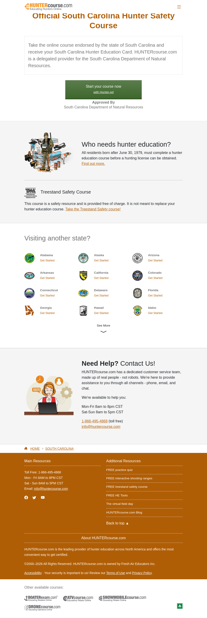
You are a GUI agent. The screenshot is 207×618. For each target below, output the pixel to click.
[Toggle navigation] (179, 7)
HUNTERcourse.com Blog (124, 512)
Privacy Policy (142, 573)
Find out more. (93, 164)
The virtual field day (119, 504)
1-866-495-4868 (95, 421)
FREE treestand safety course (126, 486)
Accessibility (33, 573)
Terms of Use (115, 573)
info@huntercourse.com (101, 427)
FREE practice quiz (119, 470)
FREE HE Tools (117, 495)
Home (35, 448)
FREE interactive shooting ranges (129, 478)
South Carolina (59, 448)
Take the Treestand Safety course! (93, 209)
